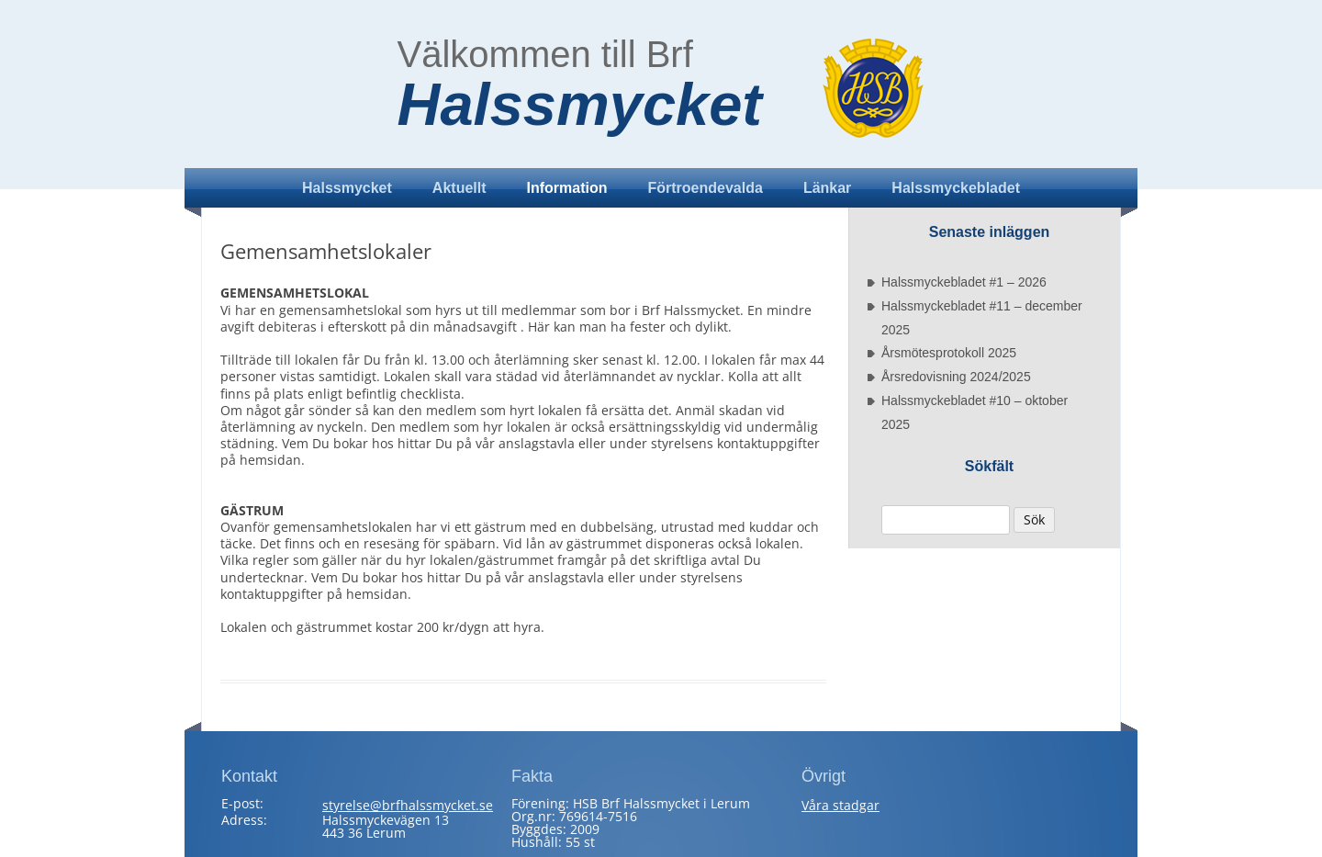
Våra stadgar (840, 805)
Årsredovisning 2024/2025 (956, 376)
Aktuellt (459, 188)
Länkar (827, 188)
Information (567, 188)
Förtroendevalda (705, 188)
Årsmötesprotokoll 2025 (948, 352)
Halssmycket (580, 105)
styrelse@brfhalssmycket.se (407, 805)
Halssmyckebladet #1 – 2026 (964, 282)
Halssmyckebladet (955, 188)
